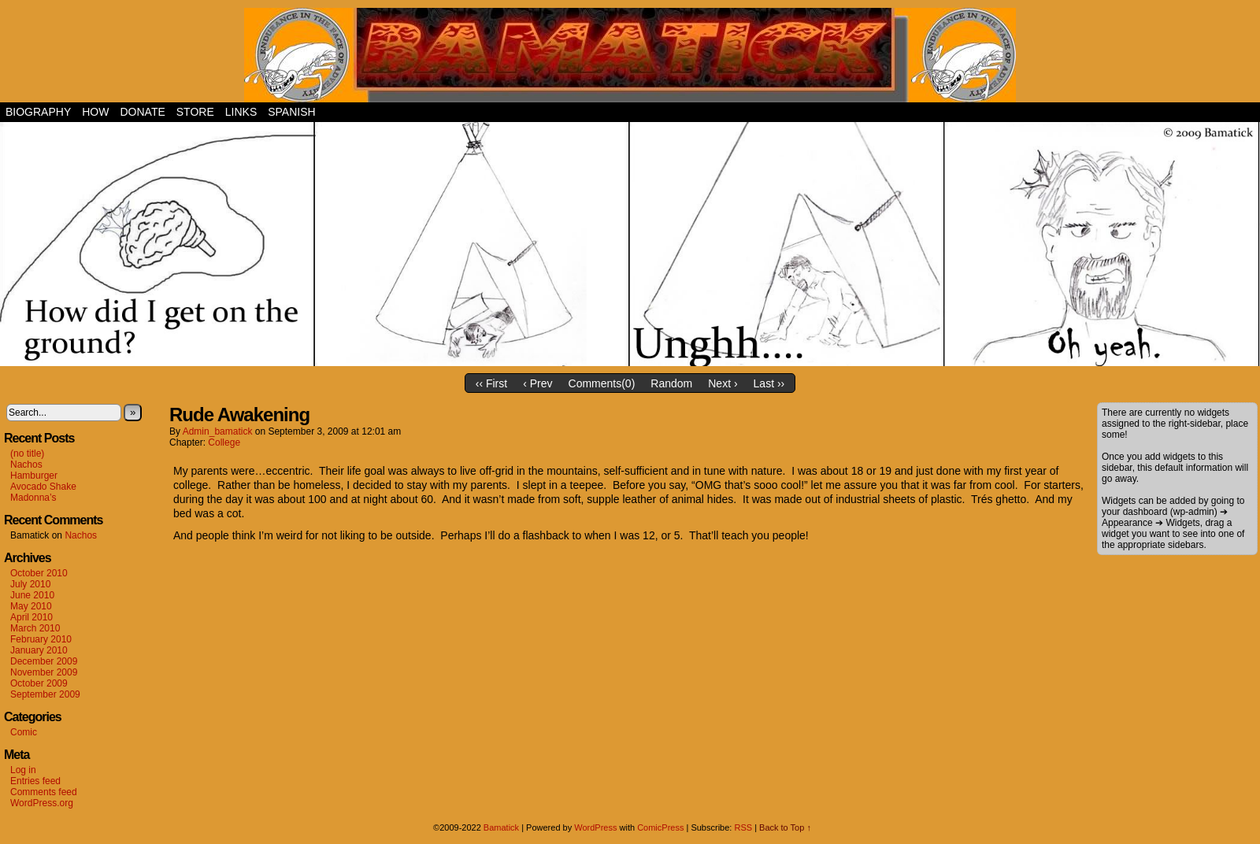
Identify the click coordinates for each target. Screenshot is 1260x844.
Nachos (26, 464)
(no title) (27, 453)
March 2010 (35, 628)
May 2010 (31, 606)
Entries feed (35, 781)
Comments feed (43, 792)
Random (671, 383)
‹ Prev (537, 383)
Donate (142, 112)
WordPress (595, 827)
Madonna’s (33, 497)
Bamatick (501, 827)
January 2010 (39, 650)
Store (195, 112)
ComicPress (660, 827)
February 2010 (41, 639)
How (95, 112)
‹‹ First (491, 383)
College (224, 442)
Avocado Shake (43, 486)
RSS (743, 827)
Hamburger (33, 475)
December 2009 (43, 661)
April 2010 (31, 617)
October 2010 (39, 573)
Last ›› (769, 383)
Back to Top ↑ (785, 827)
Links (241, 112)
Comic (23, 732)
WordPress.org (41, 803)
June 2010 (32, 595)
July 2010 (30, 584)
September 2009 (45, 694)
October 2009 (39, 683)
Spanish (291, 112)
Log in (23, 770)
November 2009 (43, 672)
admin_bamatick (218, 431)
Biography (38, 112)
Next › (722, 383)
